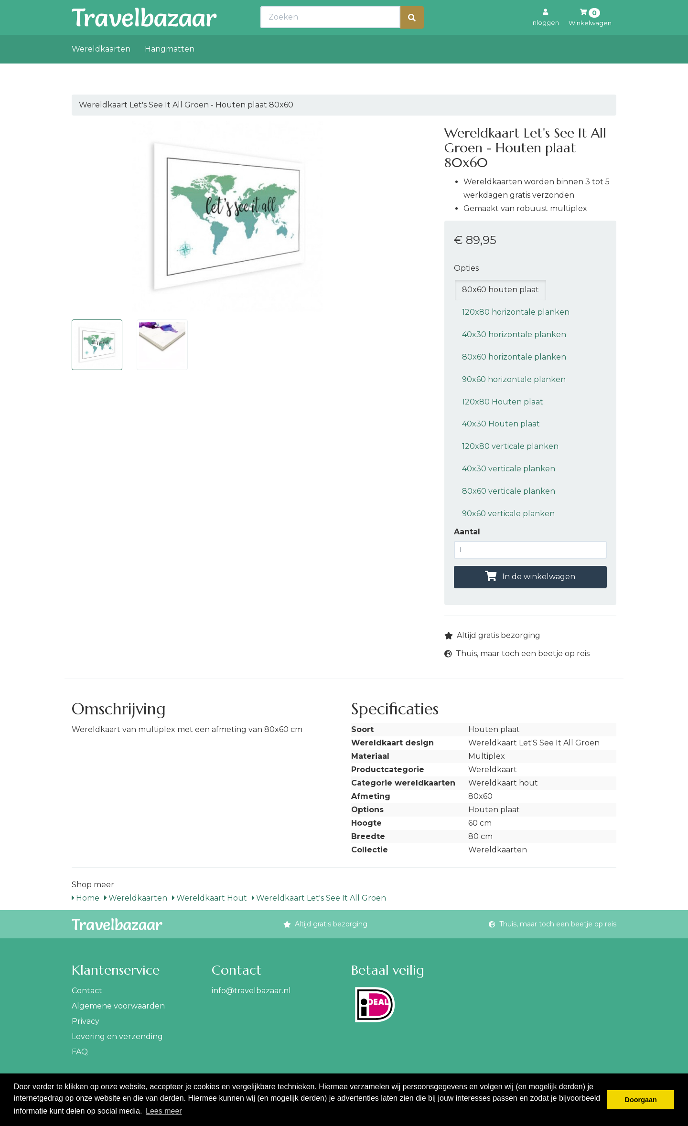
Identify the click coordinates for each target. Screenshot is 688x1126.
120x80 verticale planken (510, 446)
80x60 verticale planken (508, 491)
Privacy (85, 1021)
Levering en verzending (117, 1036)
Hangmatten (169, 69)
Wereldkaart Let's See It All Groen (319, 898)
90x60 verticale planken (508, 513)
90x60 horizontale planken (514, 379)
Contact (87, 990)
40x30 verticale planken (508, 468)
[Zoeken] (412, 38)
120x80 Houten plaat (502, 401)
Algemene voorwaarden (118, 1005)
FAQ (80, 1051)
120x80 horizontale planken (516, 312)
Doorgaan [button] (641, 1100)
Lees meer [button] (164, 1111)
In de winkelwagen (530, 576)
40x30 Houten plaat (501, 423)
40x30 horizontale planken (514, 334)
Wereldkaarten (101, 69)
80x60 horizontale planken (514, 356)
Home (85, 898)
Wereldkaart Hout (209, 898)
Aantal (467, 531)
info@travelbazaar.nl (251, 990)
